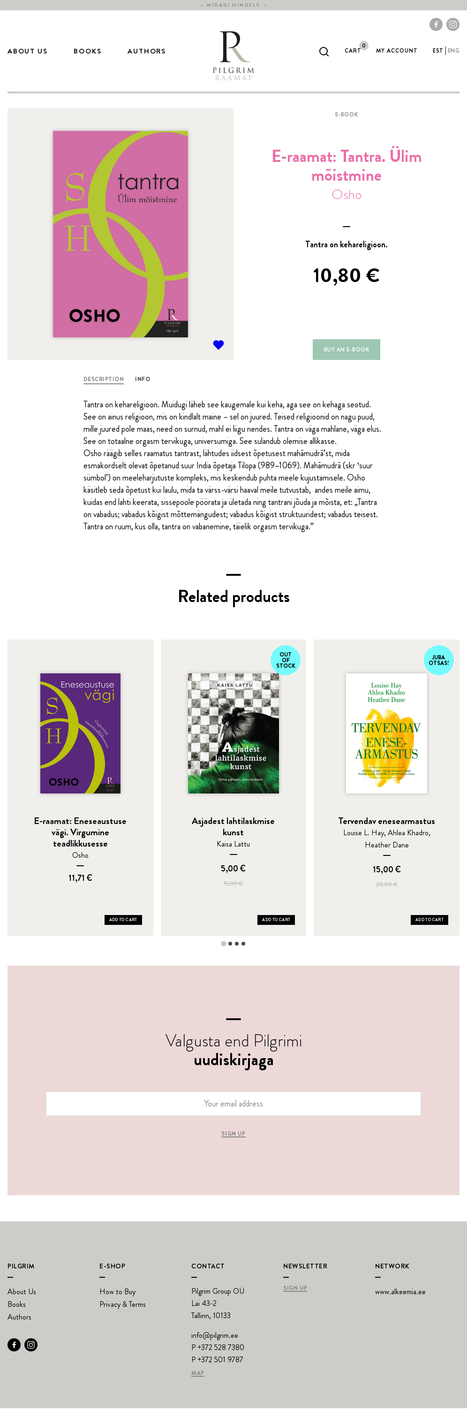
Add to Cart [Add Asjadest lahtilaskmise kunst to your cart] (276, 930)
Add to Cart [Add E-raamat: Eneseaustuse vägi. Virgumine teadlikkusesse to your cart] (123, 930)
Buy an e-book (346, 360)
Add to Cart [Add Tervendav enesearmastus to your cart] (429, 930)
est (438, 56)
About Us (27, 57)
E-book (346, 125)
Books (87, 57)
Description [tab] (103, 390)
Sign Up (295, 1299)
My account (397, 56)
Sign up (233, 1145)
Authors (147, 57)
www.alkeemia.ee (400, 1302)
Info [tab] (142, 390)
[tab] (223, 954)
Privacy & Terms (122, 1315)
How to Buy (117, 1302)
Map (197, 1384)
